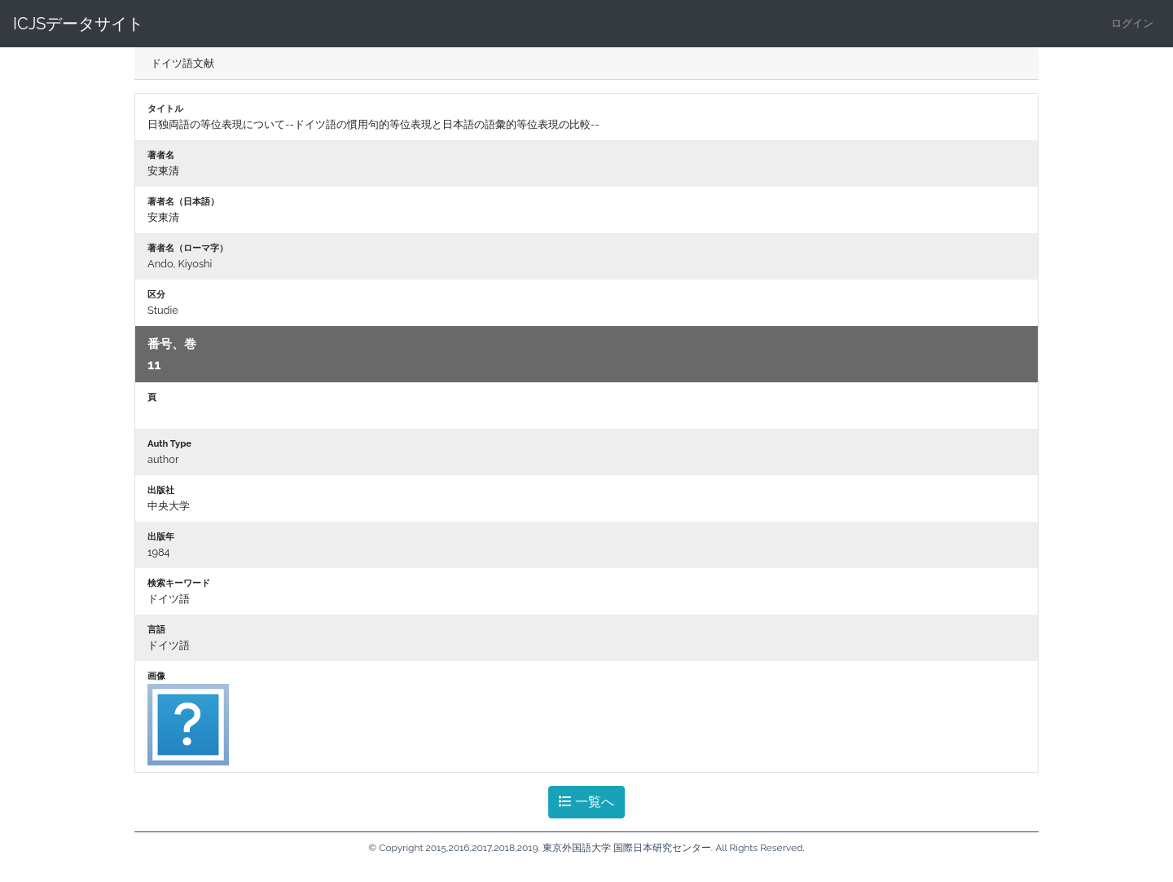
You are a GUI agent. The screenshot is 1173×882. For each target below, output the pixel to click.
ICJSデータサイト (78, 23)
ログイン (1132, 23)
